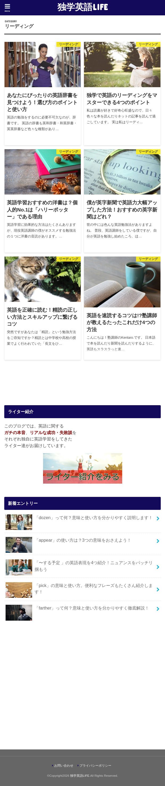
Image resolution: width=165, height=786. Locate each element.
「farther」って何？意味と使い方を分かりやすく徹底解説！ (77, 610)
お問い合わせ (63, 765)
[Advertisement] (82, 686)
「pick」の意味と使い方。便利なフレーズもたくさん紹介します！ (79, 590)
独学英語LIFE (82, 7)
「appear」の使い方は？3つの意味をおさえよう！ (68, 542)
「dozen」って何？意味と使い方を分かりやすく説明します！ (79, 519)
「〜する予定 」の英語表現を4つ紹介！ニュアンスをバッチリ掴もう (79, 567)
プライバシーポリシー (95, 765)
